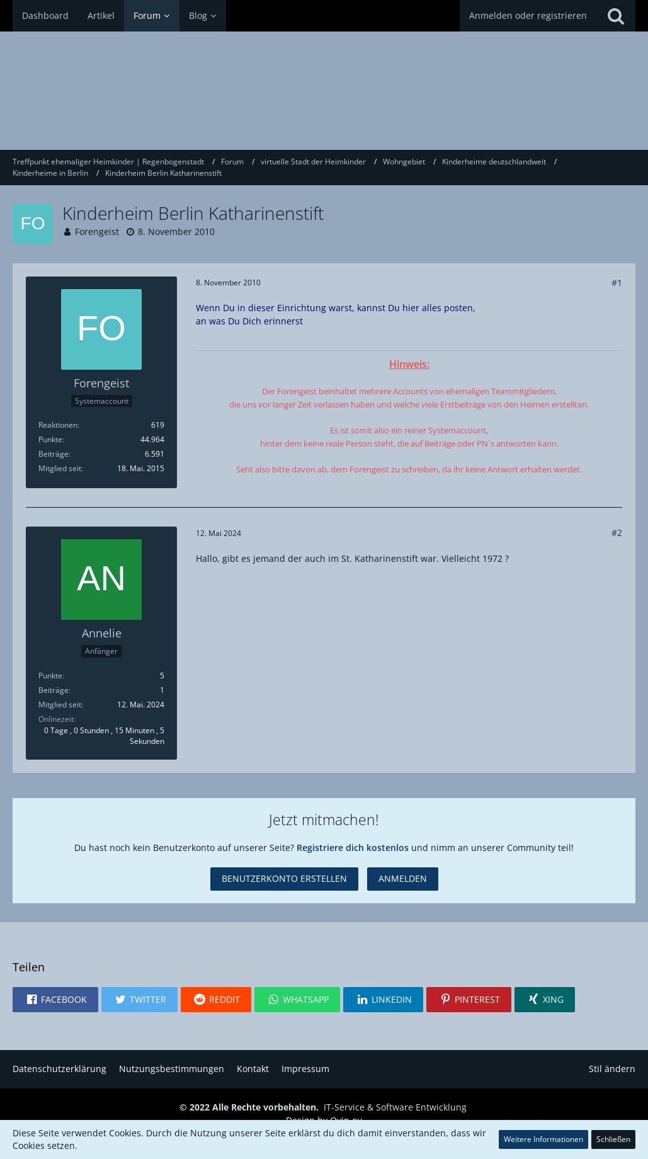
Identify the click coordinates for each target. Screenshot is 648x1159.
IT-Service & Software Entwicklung (395, 1107)
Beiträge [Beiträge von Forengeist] (53, 453)
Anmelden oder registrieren (528, 15)
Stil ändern (612, 1069)
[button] (55, 999)
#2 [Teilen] (616, 533)
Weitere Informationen (543, 1139)
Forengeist (97, 231)
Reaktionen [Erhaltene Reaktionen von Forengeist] (57, 425)
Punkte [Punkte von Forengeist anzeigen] (50, 439)
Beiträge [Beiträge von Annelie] (53, 690)
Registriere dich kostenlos (353, 848)
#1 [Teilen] (616, 282)
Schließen (613, 1139)
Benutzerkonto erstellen (284, 878)
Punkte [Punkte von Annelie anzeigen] (50, 675)
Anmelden (402, 878)
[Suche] (615, 15)
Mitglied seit (59, 468)
